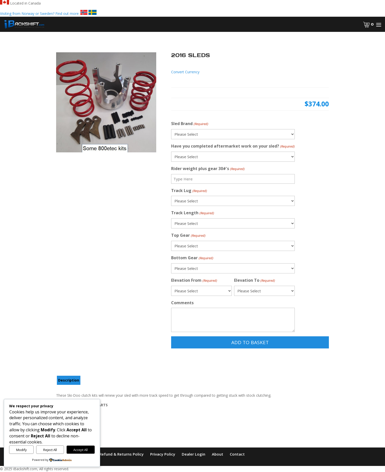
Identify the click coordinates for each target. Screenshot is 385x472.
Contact (237, 454)
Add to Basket (250, 342)
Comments (182, 302)
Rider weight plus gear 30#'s (207, 169)
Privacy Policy (162, 454)
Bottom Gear (192, 258)
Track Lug (189, 191)
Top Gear (188, 235)
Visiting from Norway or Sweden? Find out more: (48, 13)
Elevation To (254, 280)
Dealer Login (193, 454)
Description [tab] (68, 380)
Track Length (192, 213)
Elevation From (194, 280)
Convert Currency (185, 71)
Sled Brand (189, 124)
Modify (21, 449)
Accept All (80, 449)
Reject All (50, 449)
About (217, 454)
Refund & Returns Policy (121, 454)
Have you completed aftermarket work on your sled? (233, 146)
